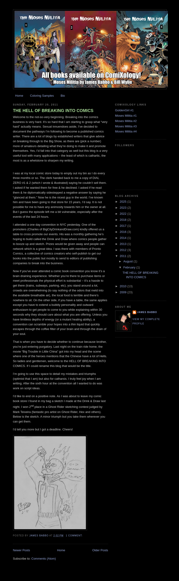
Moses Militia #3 (126, 126)
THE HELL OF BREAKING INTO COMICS (53, 110)
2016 (123, 232)
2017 (123, 226)
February (129, 267)
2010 (123, 286)
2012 (123, 250)
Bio (63, 95)
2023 (123, 207)
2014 (123, 238)
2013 (123, 244)
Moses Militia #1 (126, 115)
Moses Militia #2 (126, 121)
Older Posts (100, 550)
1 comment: (74, 535)
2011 (123, 256)
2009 (123, 292)
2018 (123, 219)
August (128, 261)
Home (19, 95)
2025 (123, 201)
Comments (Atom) (43, 558)
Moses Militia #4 (126, 131)
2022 (123, 213)
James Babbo (147, 312)
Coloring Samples (42, 95)
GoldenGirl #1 (124, 110)
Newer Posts (21, 550)
